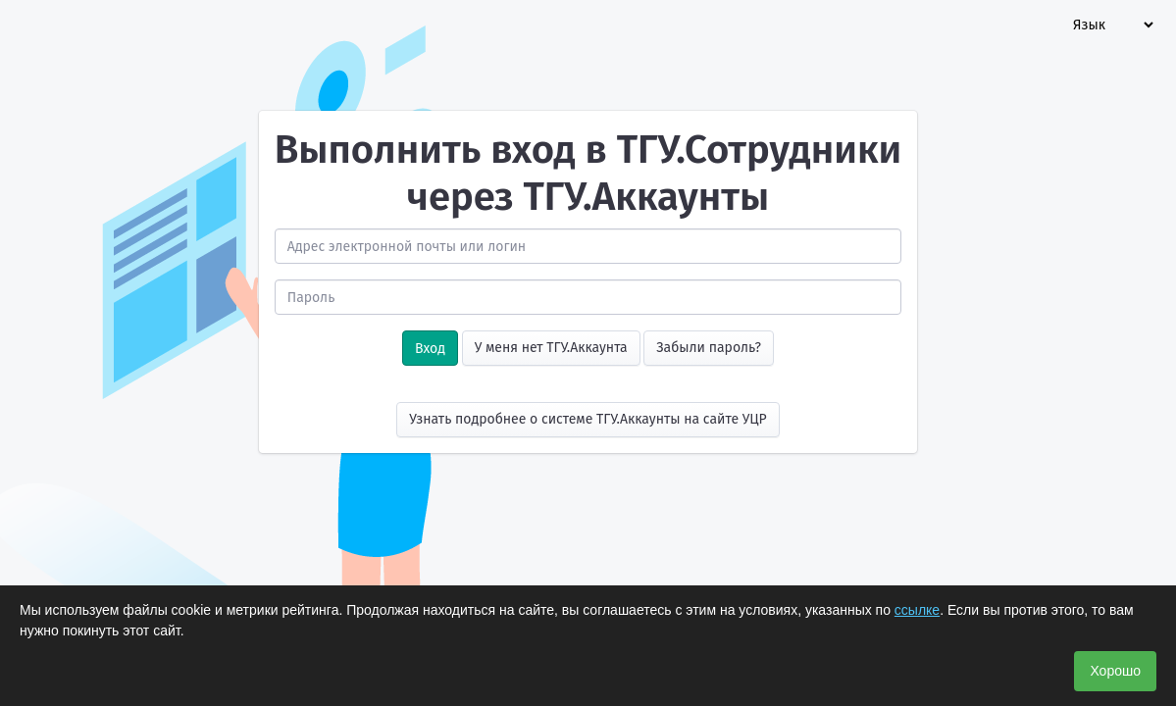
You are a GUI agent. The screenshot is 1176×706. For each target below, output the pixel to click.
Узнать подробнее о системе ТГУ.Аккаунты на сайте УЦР (588, 419)
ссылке (917, 610)
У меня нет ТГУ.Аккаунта (551, 347)
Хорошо (1115, 671)
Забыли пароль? (708, 347)
